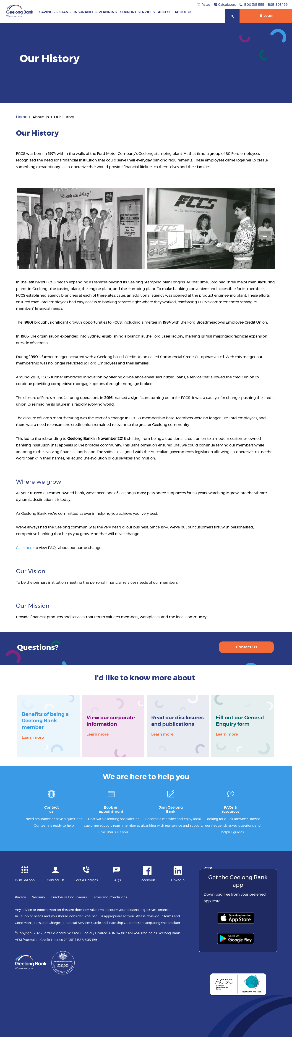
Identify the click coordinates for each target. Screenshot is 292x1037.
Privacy (20, 897)
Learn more (33, 737)
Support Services (137, 12)
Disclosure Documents (69, 897)
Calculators (225, 4)
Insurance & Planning (95, 12)
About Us (183, 12)
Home (21, 117)
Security (38, 897)
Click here (25, 548)
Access (164, 12)
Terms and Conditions (109, 897)
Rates (203, 4)
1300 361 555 (251, 4)
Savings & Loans (54, 12)
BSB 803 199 (278, 4)
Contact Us (246, 647)
